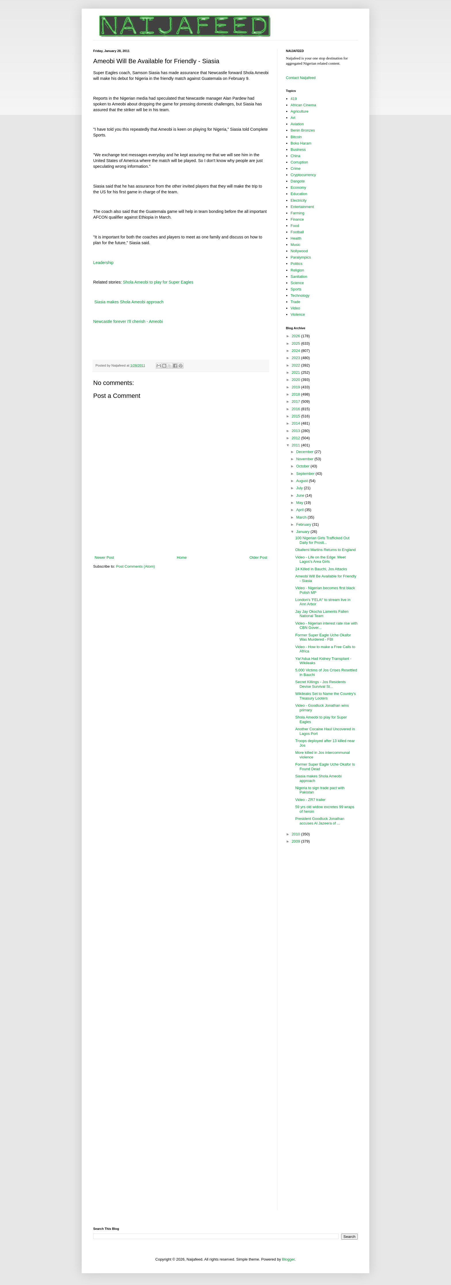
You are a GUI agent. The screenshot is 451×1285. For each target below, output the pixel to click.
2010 (296, 834)
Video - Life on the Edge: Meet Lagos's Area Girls (320, 559)
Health (296, 238)
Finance (297, 219)
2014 (296, 423)
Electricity (299, 200)
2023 (296, 358)
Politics (296, 263)
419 (294, 99)
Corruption (299, 162)
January (303, 531)
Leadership (103, 262)
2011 (296, 445)
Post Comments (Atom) (135, 566)
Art (293, 117)
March (302, 517)
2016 (296, 409)
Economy (298, 187)
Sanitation (299, 276)
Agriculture (299, 111)
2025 (296, 343)
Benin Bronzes (303, 130)
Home (182, 557)
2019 (296, 387)
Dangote (298, 181)
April (300, 510)
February (304, 524)
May (300, 502)
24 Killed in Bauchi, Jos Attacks (321, 569)
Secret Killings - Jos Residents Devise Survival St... (320, 684)
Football (297, 232)
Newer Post (104, 557)
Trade (295, 302)
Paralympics (301, 257)
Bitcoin (296, 137)
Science (297, 283)
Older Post (258, 557)
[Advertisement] (181, 539)
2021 (296, 372)
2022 (296, 365)
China (295, 156)
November (305, 459)
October (303, 466)
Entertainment (302, 207)
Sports (296, 289)
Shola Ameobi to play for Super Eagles (158, 282)
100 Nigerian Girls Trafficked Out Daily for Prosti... (322, 540)
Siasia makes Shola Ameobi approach (128, 302)
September (306, 473)
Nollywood (299, 251)
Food (295, 226)
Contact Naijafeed (301, 78)
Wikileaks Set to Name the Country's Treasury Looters (325, 695)
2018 (296, 394)
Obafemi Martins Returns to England (325, 550)
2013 (296, 431)
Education (299, 194)
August (302, 481)
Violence (298, 314)
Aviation (297, 124)
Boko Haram (301, 143)
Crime (296, 168)
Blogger (288, 1259)
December (305, 452)
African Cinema (303, 105)
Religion (297, 270)
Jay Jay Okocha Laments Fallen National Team (321, 613)
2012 (296, 438)
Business (298, 149)
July (300, 488)
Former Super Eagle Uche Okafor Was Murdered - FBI (323, 637)
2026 (296, 336)
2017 (296, 401)
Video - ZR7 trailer (310, 799)
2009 (296, 841)
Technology (300, 295)
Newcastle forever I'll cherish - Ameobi (128, 321)
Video (295, 308)
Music (295, 244)
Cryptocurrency (303, 175)
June (300, 495)
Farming (297, 213)
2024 (296, 350)
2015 (296, 416)
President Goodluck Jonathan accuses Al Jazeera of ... (319, 820)
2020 (296, 379)
